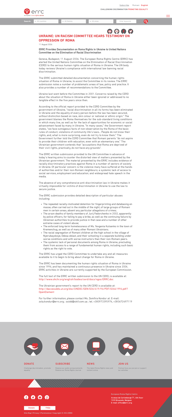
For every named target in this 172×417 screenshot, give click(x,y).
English (144, 5)
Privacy (36, 413)
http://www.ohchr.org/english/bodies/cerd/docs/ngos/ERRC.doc (76, 279)
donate (29, 364)
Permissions (46, 413)
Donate (31, 408)
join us (123, 364)
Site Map (27, 413)
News (91, 364)
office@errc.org (125, 403)
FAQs (48, 408)
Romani (136, 5)
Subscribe (124, 5)
